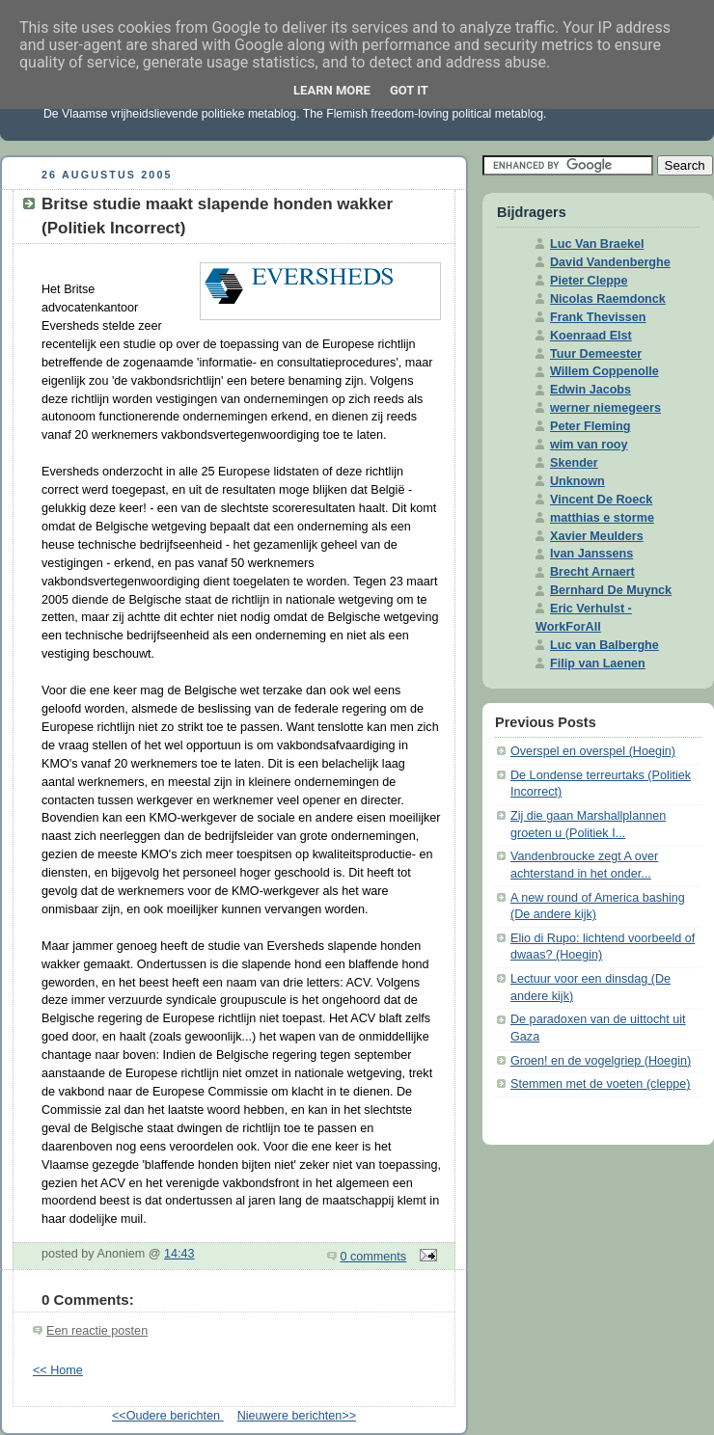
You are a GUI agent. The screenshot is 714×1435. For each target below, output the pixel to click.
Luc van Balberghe (604, 645)
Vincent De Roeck (601, 499)
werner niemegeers (605, 408)
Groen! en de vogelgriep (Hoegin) (600, 1061)
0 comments (374, 1256)
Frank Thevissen (598, 317)
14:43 (179, 1253)
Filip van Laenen (597, 663)
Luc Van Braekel (597, 244)
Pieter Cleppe (589, 280)
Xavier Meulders (597, 536)
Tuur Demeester (596, 354)
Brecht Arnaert (592, 572)
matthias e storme (602, 518)
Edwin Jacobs (590, 389)
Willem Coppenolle (604, 371)
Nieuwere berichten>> (296, 1415)
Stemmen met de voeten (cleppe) (600, 1084)
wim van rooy (589, 444)
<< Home (58, 1370)
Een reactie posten (97, 1331)
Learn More (332, 90)
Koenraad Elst (591, 335)
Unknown (577, 481)
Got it (409, 90)
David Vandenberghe (610, 262)
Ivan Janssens (591, 553)
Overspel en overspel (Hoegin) (592, 751)
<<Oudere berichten (168, 1415)
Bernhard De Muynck (611, 590)
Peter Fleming (590, 426)
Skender (574, 463)
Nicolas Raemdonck (608, 299)
